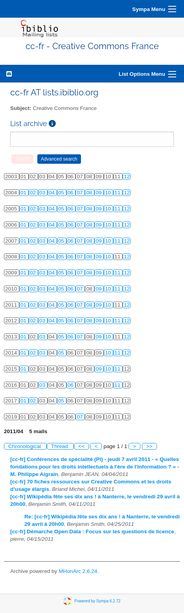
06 (71, 193)
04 (52, 193)
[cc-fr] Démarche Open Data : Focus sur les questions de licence (92, 531)
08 (90, 193)
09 (99, 193)
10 (108, 193)
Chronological (25, 446)
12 (127, 176)
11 (118, 193)
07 (80, 193)
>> (149, 446)
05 (62, 193)
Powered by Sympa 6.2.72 (97, 600)
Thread (60, 446)
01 (24, 193)
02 (33, 193)
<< (81, 446)
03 (43, 193)
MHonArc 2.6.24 (78, 571)
